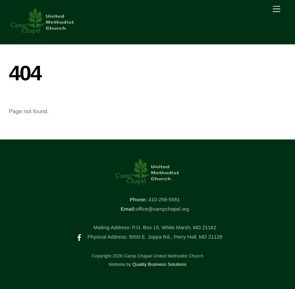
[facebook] (79, 237)
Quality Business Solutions (159, 264)
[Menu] (276, 9)
